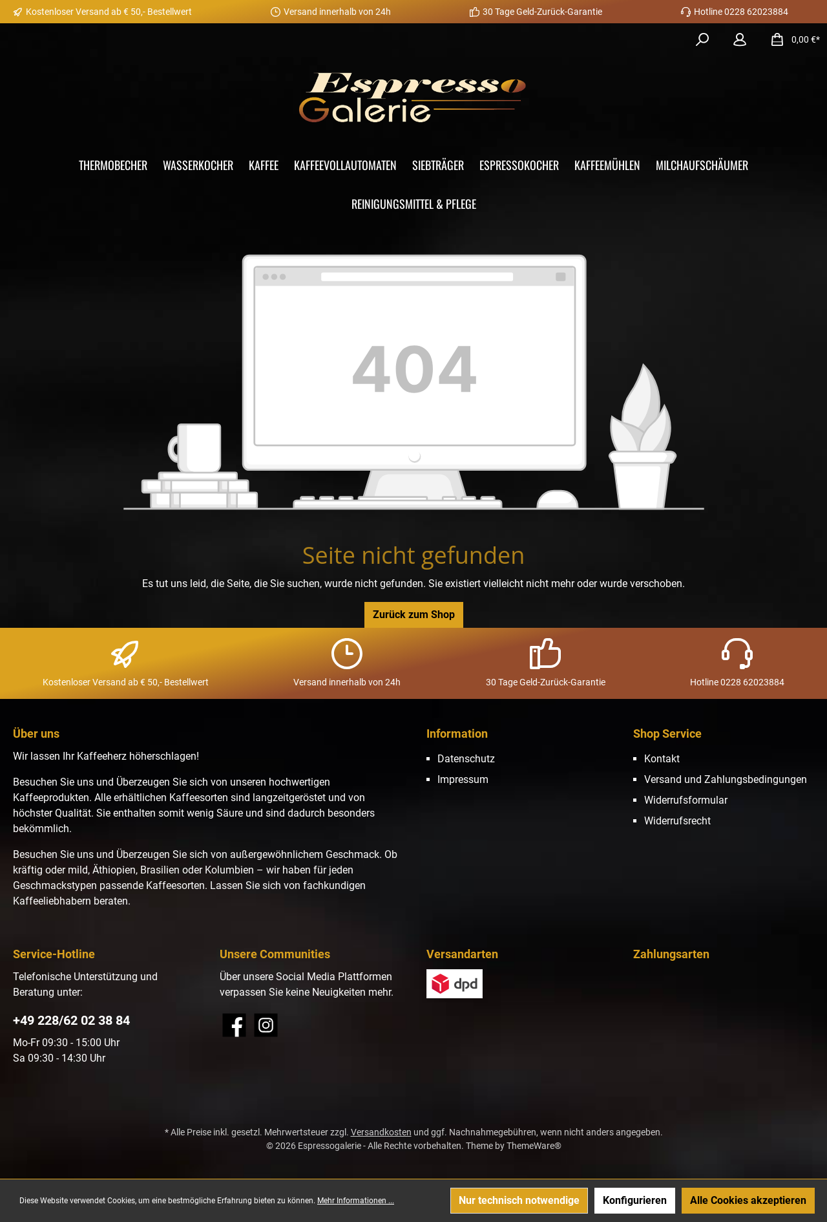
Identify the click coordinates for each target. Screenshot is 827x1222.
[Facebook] (234, 1025)
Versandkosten (381, 1132)
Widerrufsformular (686, 800)
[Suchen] (702, 39)
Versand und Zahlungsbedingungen (725, 779)
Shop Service (667, 733)
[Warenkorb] (791, 39)
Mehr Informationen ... (355, 1200)
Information (457, 733)
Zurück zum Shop (414, 614)
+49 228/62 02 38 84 (71, 1020)
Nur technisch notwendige (519, 1200)
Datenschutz (466, 759)
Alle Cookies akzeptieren (748, 1200)
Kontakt (662, 759)
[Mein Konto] (739, 39)
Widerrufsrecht (677, 821)
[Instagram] (265, 1025)
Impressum (462, 779)
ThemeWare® (534, 1146)
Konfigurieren (635, 1200)
